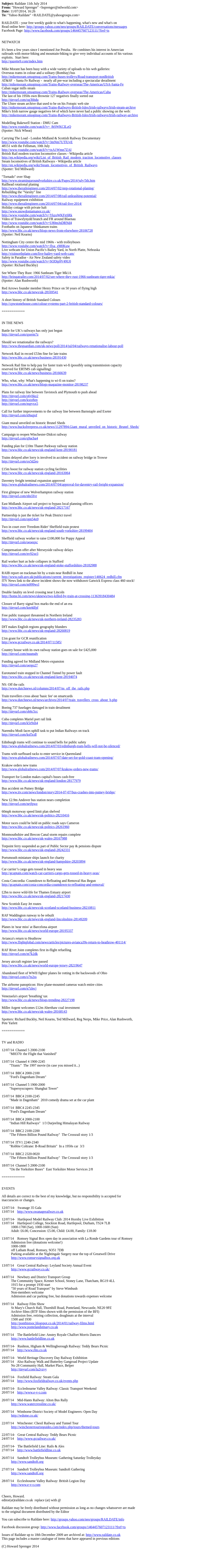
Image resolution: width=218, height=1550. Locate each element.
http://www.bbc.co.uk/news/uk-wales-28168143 (34, 1011)
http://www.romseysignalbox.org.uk (35, 1258)
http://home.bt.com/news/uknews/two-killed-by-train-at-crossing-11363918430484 (58, 596)
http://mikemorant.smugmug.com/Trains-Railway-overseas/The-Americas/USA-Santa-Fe (63, 84)
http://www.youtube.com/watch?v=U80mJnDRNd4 (37, 223)
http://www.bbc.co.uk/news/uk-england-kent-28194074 (39, 677)
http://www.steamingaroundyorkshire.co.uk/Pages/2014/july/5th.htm (48, 180)
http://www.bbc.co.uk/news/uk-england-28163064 (36, 473)
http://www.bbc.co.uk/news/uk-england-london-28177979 (41, 780)
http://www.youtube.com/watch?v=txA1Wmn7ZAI (37, 150)
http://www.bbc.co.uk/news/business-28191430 (34, 357)
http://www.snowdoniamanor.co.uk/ (26, 211)
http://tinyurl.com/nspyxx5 (20, 403)
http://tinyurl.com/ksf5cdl (19, 734)
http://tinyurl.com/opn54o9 (20, 519)
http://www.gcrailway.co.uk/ (30, 1269)
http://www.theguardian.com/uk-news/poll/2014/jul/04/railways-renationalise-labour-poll (62, 346)
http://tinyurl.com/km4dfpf (20, 607)
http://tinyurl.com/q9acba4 (20, 438)
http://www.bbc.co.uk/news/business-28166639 (34, 373)
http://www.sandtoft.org (27, 1461)
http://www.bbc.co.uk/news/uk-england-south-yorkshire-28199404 (47, 530)
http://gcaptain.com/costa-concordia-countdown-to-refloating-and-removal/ (53, 884)
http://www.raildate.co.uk (103, 1535)
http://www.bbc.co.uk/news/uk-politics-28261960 (35, 827)
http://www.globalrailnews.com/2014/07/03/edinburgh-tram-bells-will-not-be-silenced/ (61, 746)
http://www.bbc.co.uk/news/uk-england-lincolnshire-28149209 (44, 919)
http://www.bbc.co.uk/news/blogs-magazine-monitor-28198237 (45, 384)
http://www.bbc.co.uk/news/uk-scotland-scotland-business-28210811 (49, 907)
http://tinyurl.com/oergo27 (20, 665)
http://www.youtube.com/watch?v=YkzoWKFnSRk (37, 215)
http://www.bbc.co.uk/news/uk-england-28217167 (36, 507)
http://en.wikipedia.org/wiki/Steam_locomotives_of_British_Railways (49, 165)
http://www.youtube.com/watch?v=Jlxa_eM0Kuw (36, 246)
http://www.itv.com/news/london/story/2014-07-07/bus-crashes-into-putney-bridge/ (58, 792)
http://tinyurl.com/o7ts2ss (19, 977)
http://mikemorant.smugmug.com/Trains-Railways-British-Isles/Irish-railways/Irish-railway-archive (70, 115)
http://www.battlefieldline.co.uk (32, 1338)
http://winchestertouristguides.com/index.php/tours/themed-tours (55, 1427)
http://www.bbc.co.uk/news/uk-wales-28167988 (34, 838)
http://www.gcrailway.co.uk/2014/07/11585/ (32, 642)
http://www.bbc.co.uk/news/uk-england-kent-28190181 (39, 450)
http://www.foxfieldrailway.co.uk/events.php (47, 1381)
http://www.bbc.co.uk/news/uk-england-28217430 (36, 896)
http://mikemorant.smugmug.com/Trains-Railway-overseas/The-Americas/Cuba (56, 92)
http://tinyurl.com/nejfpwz (19, 804)
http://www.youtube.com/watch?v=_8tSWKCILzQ (36, 126)
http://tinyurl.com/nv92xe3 (20, 553)
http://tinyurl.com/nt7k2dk (20, 954)
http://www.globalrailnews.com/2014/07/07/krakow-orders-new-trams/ (50, 769)
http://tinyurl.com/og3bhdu (20, 100)
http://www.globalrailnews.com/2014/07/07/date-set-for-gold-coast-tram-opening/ (57, 757)
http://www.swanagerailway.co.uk (40, 1211)
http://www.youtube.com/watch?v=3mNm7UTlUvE (37, 142)
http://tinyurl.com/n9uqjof (19, 415)
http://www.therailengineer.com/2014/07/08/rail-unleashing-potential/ (49, 196)
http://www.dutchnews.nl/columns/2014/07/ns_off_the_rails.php (45, 688)
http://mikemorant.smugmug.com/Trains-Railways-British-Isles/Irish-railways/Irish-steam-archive (69, 107)
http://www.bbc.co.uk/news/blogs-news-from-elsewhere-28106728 (47, 230)
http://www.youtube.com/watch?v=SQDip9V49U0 (36, 261)
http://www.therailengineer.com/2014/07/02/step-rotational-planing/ (48, 188)
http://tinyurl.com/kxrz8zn (19, 400)
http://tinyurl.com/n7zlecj (19, 988)
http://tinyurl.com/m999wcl (20, 584)
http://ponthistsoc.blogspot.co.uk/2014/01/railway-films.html (52, 1323)
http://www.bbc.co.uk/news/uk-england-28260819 (36, 630)
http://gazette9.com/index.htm (22, 61)
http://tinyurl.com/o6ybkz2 (20, 396)
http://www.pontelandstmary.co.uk (34, 1327)
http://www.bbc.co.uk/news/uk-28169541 (30, 292)
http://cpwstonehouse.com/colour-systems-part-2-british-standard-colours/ (52, 303)
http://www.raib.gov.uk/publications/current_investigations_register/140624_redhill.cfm (62, 577)
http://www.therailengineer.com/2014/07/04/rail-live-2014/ (42, 203)
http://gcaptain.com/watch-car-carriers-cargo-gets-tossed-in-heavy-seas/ (50, 873)
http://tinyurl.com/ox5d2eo (20, 461)
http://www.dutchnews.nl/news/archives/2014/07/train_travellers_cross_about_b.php (59, 700)
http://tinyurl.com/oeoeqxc (20, 542)
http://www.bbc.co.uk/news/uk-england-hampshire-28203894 (43, 861)
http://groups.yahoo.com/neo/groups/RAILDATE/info (87, 1519)
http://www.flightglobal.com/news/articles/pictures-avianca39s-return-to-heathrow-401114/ (64, 942)
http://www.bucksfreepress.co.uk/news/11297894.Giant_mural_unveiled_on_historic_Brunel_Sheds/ (70, 427)
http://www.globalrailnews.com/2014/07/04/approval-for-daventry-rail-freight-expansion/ (63, 484)
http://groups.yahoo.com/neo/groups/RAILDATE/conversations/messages (77, 26)
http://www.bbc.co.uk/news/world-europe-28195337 (37, 931)
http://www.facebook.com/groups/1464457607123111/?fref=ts (66, 30)
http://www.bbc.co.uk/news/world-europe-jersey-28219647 (42, 965)
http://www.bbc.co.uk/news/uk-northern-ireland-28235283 (41, 619)
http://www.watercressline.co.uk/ (33, 1404)
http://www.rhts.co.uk (32, 1350)
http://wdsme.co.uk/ (24, 1415)
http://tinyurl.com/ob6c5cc (20, 711)
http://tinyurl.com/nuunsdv (20, 654)
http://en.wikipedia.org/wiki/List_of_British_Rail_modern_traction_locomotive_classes (61, 157)
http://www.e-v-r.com (32, 1392)
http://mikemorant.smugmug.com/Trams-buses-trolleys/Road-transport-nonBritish (58, 76)
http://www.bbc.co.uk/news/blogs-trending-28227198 (38, 1000)
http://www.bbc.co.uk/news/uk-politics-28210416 (35, 815)
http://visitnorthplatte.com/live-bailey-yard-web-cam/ (38, 253)
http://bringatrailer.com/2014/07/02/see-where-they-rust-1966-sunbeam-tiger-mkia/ (58, 276)
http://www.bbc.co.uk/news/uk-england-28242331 (36, 850)
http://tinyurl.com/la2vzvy (29, 1369)
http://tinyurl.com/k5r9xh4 (20, 723)
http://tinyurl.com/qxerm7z (20, 334)
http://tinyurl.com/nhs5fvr (19, 496)
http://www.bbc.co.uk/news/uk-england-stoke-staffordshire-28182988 (49, 565)
